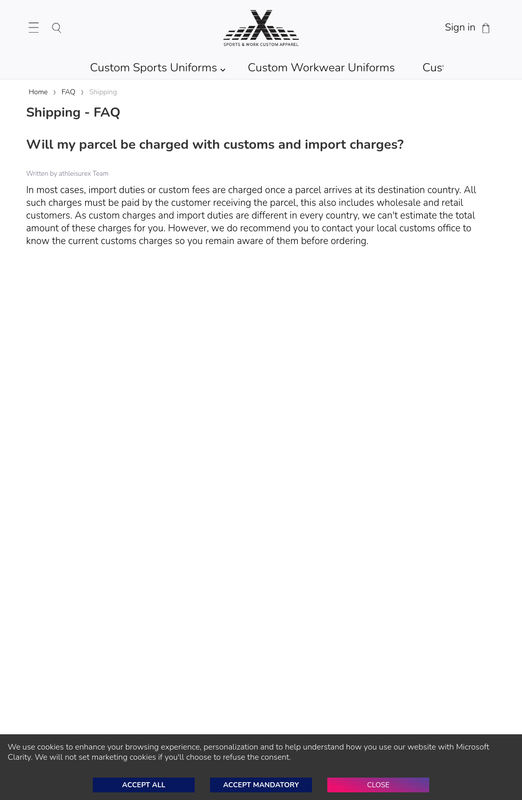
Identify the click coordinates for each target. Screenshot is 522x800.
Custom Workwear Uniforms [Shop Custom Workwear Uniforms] (321, 67)
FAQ (68, 92)
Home (38, 92)
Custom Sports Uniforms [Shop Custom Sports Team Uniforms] (154, 67)
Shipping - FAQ (73, 112)
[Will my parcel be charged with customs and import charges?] (261, 145)
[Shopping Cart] (486, 28)
